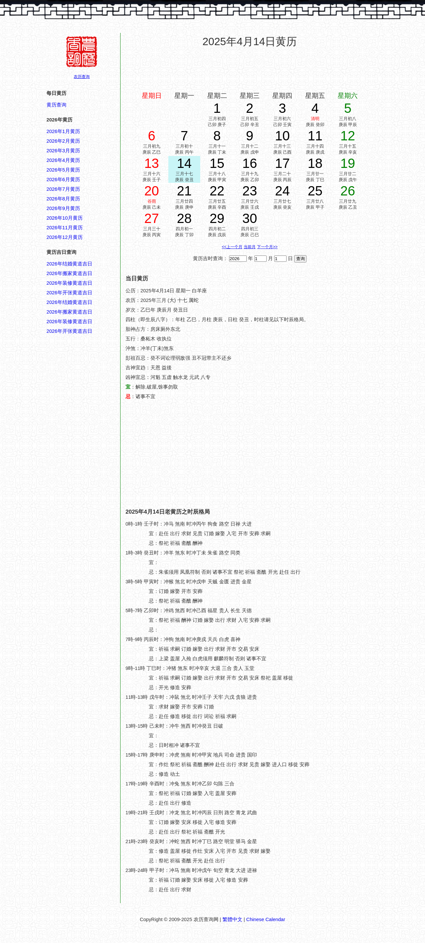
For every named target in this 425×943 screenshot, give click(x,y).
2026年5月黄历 (63, 170)
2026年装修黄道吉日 (69, 283)
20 (151, 190)
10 (282, 135)
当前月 (250, 247)
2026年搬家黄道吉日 (69, 273)
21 (184, 190)
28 (184, 218)
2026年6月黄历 (63, 179)
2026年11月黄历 (64, 227)
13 (151, 163)
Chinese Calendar (265, 919)
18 (315, 163)
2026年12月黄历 (64, 237)
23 (249, 190)
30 (249, 218)
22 (217, 190)
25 (315, 190)
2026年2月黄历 (63, 141)
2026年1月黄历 (63, 131)
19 (347, 163)
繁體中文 (232, 919)
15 (217, 163)
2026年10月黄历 (64, 218)
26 (347, 190)
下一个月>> (267, 247)
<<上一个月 (232, 247)
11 (315, 135)
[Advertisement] (250, 69)
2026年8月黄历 (63, 198)
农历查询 (82, 76)
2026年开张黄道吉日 (69, 292)
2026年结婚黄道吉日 (69, 263)
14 (184, 163)
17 (282, 163)
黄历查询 (56, 105)
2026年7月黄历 (63, 189)
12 (347, 135)
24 (282, 190)
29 (217, 218)
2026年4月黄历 (63, 160)
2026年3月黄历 (63, 150)
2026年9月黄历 (63, 208)
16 (249, 163)
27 (151, 218)
